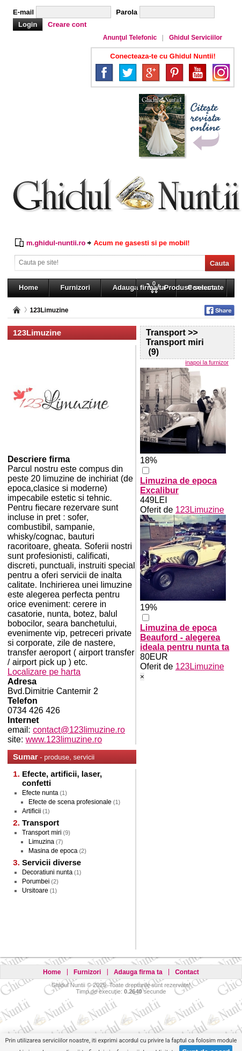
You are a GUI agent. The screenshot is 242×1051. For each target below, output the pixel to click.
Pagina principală (16, 309)
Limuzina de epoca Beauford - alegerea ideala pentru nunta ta (184, 637)
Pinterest (174, 72)
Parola (126, 12)
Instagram (221, 72)
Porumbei (35, 881)
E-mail (23, 12)
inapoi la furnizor (207, 362)
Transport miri (42, 832)
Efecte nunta (40, 793)
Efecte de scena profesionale (70, 802)
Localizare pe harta (44, 671)
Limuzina (41, 841)
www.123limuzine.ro (64, 739)
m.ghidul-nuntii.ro (55, 243)
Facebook (104, 72)
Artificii (31, 811)
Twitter (127, 72)
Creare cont (67, 24)
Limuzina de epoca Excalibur (178, 485)
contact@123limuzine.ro (79, 729)
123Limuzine (49, 310)
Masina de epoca (52, 851)
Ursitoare (35, 890)
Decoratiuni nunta (47, 872)
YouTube (197, 72)
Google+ (150, 72)
